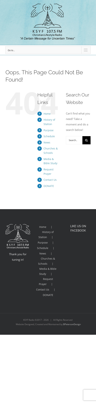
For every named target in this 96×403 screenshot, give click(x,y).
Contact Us (50, 179)
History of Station (46, 234)
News (47, 142)
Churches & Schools (46, 261)
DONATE (49, 186)
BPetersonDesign (72, 324)
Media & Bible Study (47, 271)
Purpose (49, 130)
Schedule (49, 136)
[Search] (86, 140)
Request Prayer (46, 281)
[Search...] (74, 140)
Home (47, 113)
